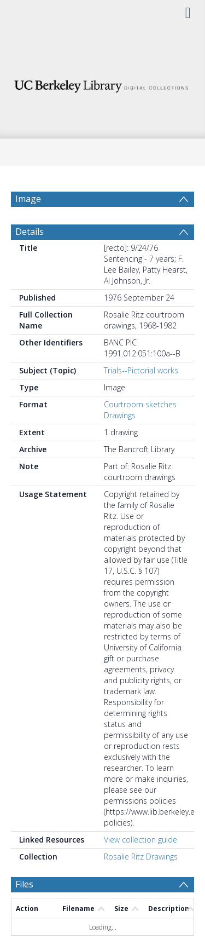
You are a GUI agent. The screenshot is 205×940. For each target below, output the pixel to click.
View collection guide (140, 866)
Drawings (120, 441)
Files (24, 910)
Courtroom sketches (140, 430)
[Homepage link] (102, 83)
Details (29, 258)
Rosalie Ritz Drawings (141, 883)
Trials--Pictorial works (141, 396)
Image (28, 199)
